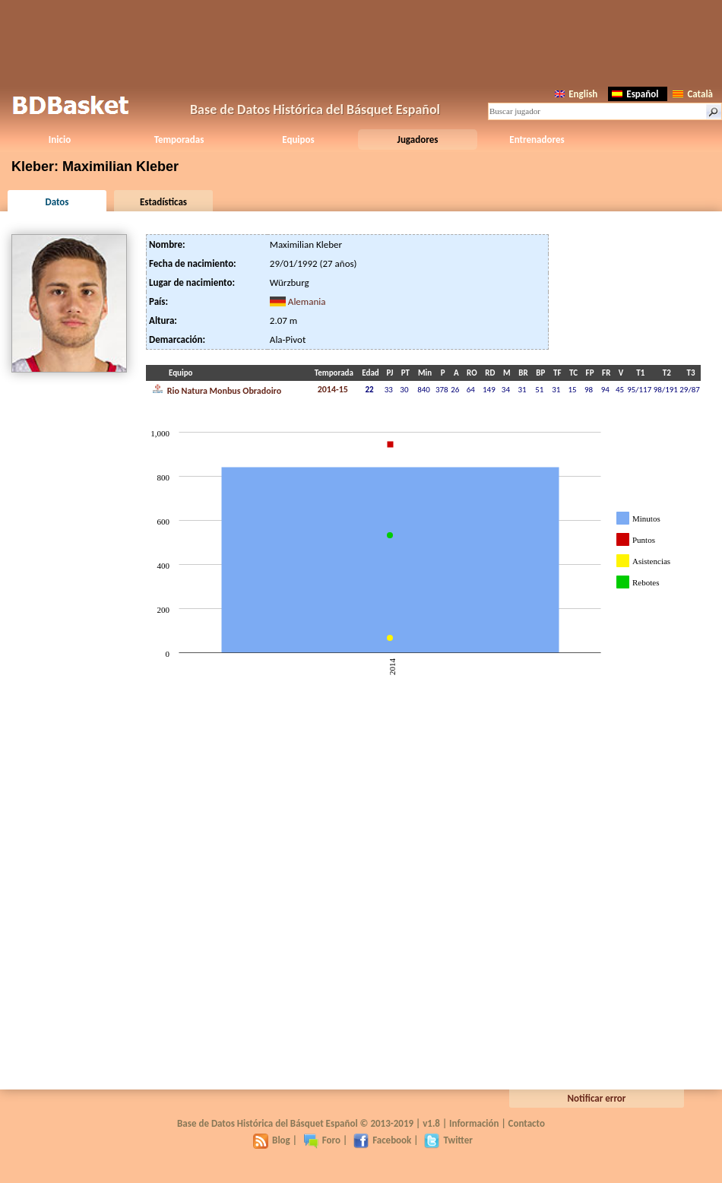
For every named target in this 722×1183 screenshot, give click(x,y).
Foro (321, 1140)
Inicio (60, 139)
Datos (56, 202)
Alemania (307, 301)
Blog (271, 1140)
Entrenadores (536, 139)
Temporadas (179, 139)
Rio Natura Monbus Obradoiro (216, 389)
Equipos (298, 139)
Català (693, 94)
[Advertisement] (361, 42)
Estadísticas (163, 202)
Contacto (526, 1123)
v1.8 (431, 1123)
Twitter (448, 1140)
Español (635, 94)
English (576, 94)
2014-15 (333, 389)
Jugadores (418, 139)
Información (474, 1123)
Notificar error (597, 1098)
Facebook (382, 1140)
